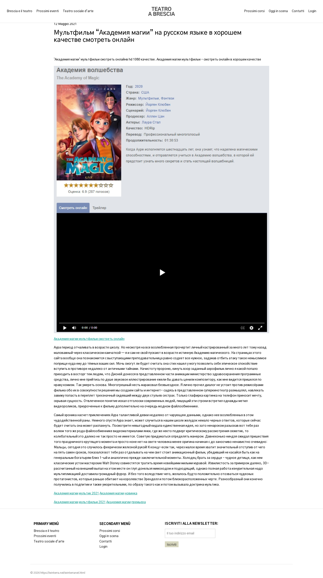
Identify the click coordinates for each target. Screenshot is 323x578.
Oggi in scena (278, 11)
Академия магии (66, 493)
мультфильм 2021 (92, 502)
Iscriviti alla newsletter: (191, 523)
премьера (138, 502)
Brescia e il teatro (19, 11)
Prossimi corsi (254, 11)
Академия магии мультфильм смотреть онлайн (89, 339)
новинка (131, 493)
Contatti (298, 11)
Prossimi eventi (47, 11)
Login (312, 11)
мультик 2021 (89, 493)
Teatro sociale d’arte (78, 11)
